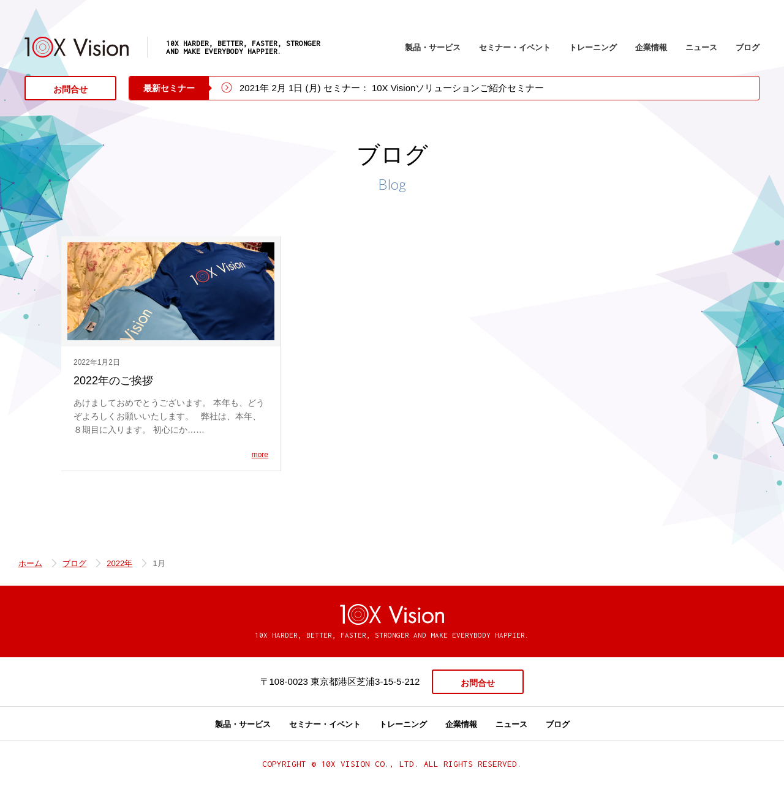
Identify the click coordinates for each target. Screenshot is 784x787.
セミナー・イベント (515, 47)
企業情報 (651, 47)
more (260, 454)
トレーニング (593, 47)
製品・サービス (433, 47)
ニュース (701, 47)
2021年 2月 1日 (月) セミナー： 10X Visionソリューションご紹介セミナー (391, 88)
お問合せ (70, 89)
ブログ (748, 47)
